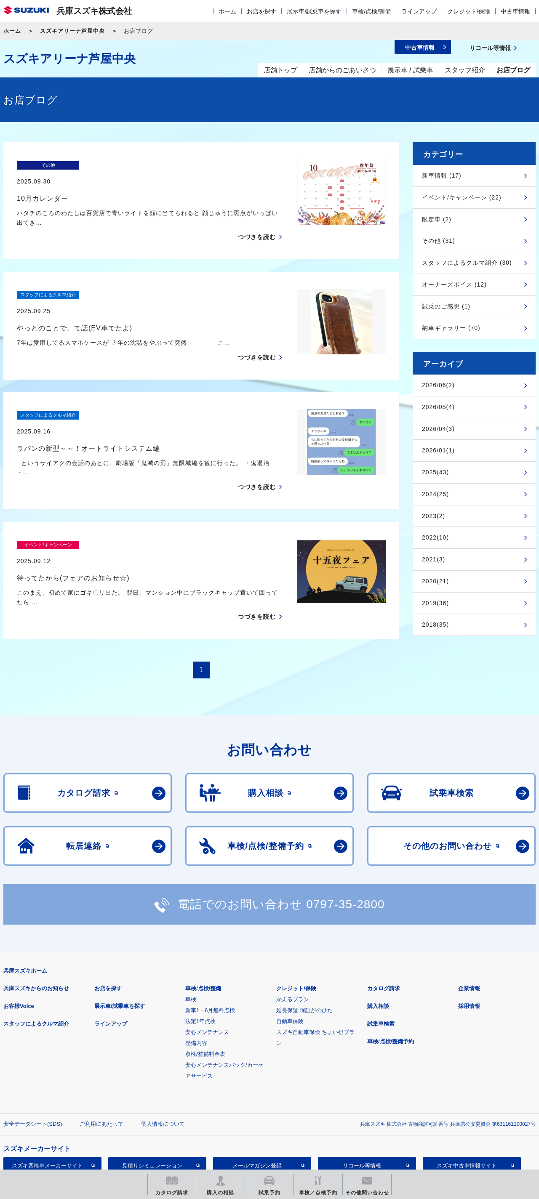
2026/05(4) (438, 407)
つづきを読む (257, 221)
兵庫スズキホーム (25, 913)
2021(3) (433, 559)
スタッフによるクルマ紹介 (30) (467, 262)
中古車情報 (515, 11)
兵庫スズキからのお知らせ (36, 931)
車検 (190, 942)
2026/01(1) (438, 450)
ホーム (227, 11)
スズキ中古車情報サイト (467, 1108)
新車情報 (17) (442, 175)
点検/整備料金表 (205, 997)
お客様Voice (18, 949)
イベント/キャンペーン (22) (462, 197)
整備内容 (196, 986)
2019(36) (435, 603)
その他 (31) (438, 240)
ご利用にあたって (101, 1066)
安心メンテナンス (207, 975)
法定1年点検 (200, 964)
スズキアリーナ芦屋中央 (72, 31)
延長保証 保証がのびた (304, 953)
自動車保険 (290, 964)
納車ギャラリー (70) (451, 327)
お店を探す (261, 11)
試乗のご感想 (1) (446, 306)
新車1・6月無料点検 (210, 953)
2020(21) (435, 581)
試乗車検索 (381, 966)
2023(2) (433, 516)
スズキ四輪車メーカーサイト (47, 1108)
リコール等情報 (362, 1108)
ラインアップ (419, 11)
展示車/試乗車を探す (314, 11)
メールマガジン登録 (257, 1108)
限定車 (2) (436, 219)
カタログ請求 (383, 931)
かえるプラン (292, 942)
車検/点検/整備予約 (390, 984)
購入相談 (378, 949)
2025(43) (435, 472)
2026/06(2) (438, 385)
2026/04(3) (438, 428)
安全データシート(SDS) (32, 1066)
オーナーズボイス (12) (454, 284)
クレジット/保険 (468, 11)
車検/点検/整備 (371, 11)
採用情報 (469, 949)
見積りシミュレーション (152, 1108)
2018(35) (435, 624)
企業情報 (469, 931)
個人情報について (163, 1066)
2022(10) (435, 537)
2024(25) (435, 494)
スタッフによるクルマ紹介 (36, 966)
